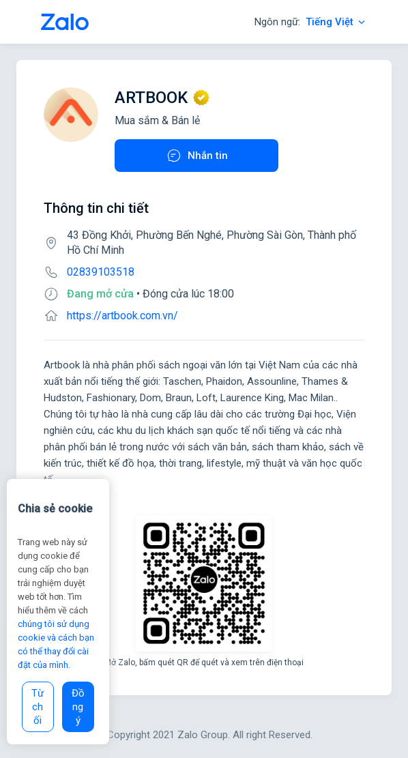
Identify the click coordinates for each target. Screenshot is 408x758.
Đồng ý (78, 707)
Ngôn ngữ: (310, 22)
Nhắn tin (197, 155)
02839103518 (100, 271)
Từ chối (37, 707)
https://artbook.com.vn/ (122, 315)
